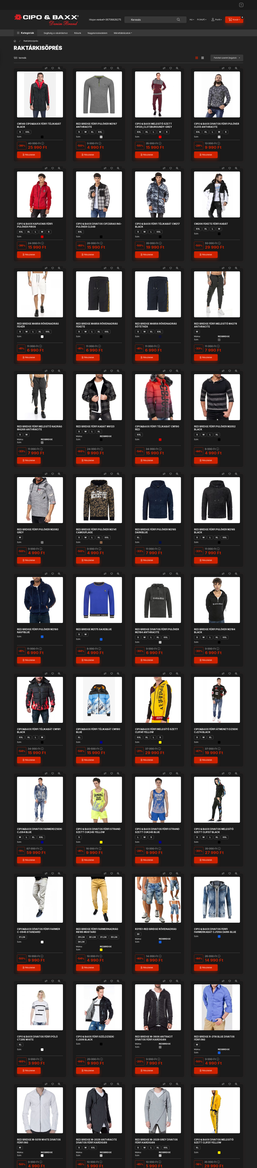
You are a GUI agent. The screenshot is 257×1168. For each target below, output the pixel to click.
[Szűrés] (3, 58)
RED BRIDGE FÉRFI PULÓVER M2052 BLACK (215, 428)
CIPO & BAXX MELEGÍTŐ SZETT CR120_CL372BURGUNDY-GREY (153, 125)
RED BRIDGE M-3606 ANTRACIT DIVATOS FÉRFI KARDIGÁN (154, 1038)
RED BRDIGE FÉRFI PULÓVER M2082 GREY (38, 531)
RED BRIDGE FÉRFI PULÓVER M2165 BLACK (214, 531)
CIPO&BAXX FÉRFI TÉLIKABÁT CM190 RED (157, 428)
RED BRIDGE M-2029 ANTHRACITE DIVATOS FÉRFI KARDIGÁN (96, 1141)
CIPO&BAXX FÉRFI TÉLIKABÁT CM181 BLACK (38, 730)
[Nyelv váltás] (191, 19)
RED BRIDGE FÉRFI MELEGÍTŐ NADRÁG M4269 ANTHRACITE (39, 428)
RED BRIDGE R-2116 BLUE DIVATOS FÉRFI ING (214, 1038)
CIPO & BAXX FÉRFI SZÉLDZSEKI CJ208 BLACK (95, 1038)
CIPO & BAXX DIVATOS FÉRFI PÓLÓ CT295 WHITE (37, 1038)
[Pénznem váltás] (201, 19)
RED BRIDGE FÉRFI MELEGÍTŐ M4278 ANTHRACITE (215, 325)
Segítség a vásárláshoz (56, 33)
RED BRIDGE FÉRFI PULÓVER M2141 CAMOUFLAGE (96, 531)
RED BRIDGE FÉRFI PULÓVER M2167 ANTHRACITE (96, 125)
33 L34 (114, 937)
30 (138, 934)
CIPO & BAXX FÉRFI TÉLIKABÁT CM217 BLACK (157, 225)
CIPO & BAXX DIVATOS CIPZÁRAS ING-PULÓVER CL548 (99, 225)
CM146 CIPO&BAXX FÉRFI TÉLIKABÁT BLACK (39, 125)
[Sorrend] (226, 58)
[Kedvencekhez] (52, 68)
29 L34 (81, 937)
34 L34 (81, 942)
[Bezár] (241, 5)
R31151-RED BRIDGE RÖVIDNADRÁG (156, 929)
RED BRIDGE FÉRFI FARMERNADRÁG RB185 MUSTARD (97, 930)
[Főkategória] (15, 41)
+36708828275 (112, 19)
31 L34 (22, 937)
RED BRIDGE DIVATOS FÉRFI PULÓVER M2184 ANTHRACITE (157, 631)
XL (92, 132)
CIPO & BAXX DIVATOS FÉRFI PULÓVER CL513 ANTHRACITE (216, 125)
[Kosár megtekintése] (234, 19)
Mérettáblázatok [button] (122, 33)
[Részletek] (29, 155)
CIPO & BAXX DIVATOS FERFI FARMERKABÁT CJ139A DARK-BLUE (215, 930)
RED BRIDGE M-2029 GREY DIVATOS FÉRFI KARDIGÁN (156, 1141)
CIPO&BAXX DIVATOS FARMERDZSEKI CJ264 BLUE (39, 830)
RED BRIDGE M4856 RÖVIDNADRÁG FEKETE (97, 325)
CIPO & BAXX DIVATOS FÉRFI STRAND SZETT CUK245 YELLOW (98, 830)
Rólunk (77, 33)
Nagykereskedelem (97, 33)
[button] (25, 33)
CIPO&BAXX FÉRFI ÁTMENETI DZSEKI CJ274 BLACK (216, 730)
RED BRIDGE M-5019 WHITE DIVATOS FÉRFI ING (39, 1141)
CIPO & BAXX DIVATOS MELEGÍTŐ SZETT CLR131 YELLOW (214, 1141)
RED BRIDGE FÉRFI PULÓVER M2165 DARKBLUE (155, 531)
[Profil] (216, 19)
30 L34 (92, 937)
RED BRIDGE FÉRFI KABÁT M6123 (95, 426)
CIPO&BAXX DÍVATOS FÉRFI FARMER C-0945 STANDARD (38, 930)
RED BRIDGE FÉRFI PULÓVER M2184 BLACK (214, 631)
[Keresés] (178, 20)
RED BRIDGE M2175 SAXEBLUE (94, 629)
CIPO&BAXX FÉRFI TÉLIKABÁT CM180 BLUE (98, 730)
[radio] (202, 58)
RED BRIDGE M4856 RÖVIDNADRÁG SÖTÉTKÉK (156, 325)
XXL (27, 132)
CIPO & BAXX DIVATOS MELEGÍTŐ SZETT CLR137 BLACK (214, 830)
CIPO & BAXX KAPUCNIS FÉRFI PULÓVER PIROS (35, 225)
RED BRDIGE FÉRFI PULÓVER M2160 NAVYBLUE (37, 631)
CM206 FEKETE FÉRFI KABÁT (211, 223)
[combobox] (155, 19)
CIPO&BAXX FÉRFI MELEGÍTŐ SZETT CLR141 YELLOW (156, 730)
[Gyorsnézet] (59, 68)
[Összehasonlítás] (46, 68)
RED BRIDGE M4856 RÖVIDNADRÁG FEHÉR (38, 325)
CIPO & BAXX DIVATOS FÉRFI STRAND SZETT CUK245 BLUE (157, 830)
